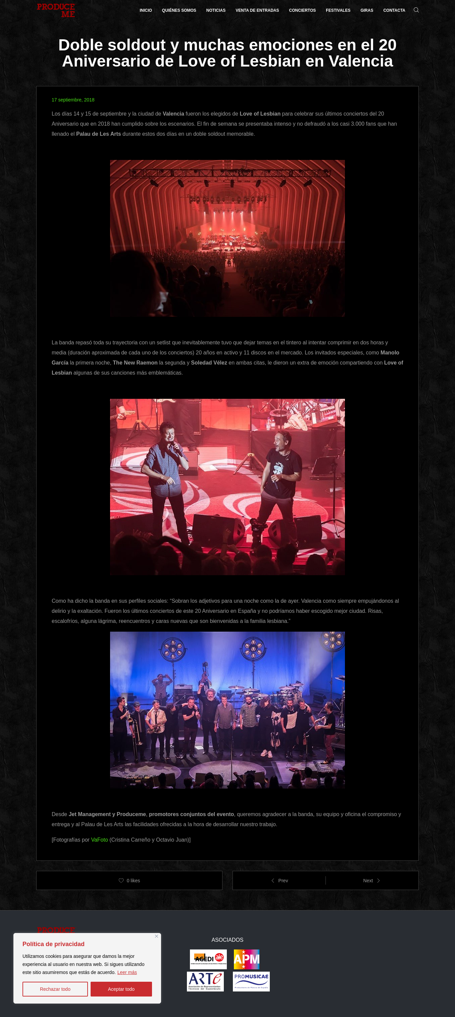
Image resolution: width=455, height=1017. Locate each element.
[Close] (156, 936)
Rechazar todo (55, 989)
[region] (87, 968)
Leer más (127, 972)
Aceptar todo (121, 989)
